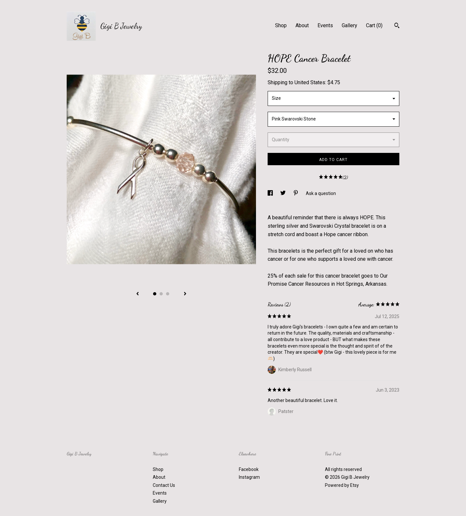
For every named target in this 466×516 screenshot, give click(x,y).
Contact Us (164, 485)
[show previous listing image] (137, 294)
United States (309, 82)
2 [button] (161, 293)
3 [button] (167, 293)
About (302, 25)
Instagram (249, 477)
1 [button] (154, 293)
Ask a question (321, 193)
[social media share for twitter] (283, 193)
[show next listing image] (185, 294)
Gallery (349, 25)
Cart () (374, 25)
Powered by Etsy (342, 485)
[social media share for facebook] (271, 193)
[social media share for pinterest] (296, 193)
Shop (281, 25)
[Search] (396, 26)
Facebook (249, 469)
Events (325, 25)
